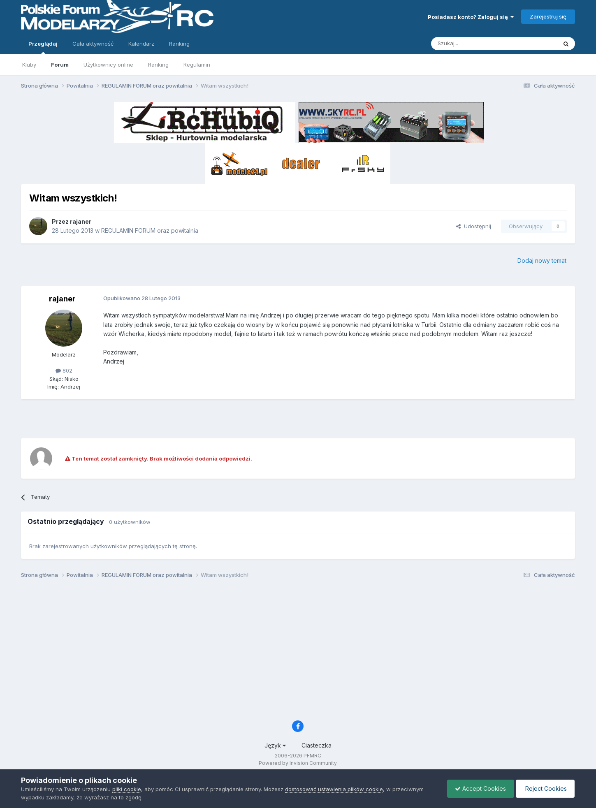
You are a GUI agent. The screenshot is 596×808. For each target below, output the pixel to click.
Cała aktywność (93, 43)
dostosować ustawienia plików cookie (334, 789)
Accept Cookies (478, 788)
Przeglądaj (43, 47)
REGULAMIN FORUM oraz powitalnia (149, 230)
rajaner (80, 221)
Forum (60, 64)
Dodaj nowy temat (541, 260)
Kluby (29, 64)
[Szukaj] (473, 43)
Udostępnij (473, 226)
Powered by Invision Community (298, 763)
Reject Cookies (544, 788)
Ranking (158, 64)
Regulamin (196, 64)
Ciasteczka (316, 745)
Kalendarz (141, 43)
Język (275, 745)
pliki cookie (126, 789)
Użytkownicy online (108, 64)
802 (64, 370)
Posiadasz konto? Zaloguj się (471, 17)
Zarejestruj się (548, 16)
